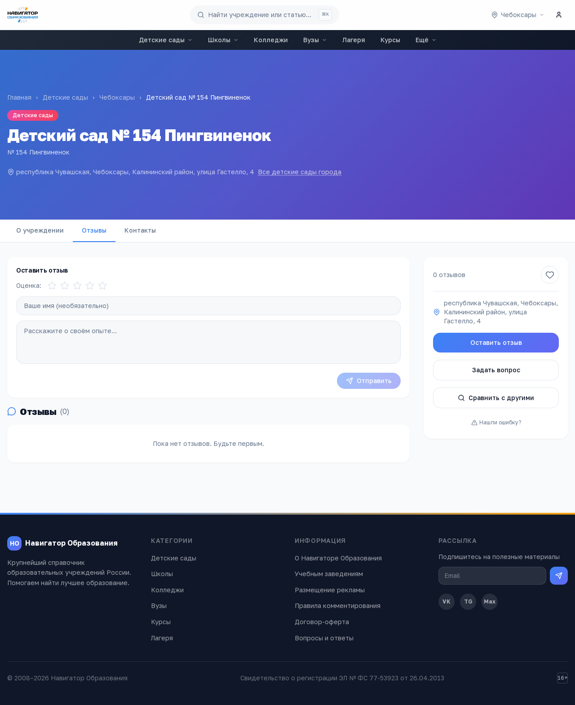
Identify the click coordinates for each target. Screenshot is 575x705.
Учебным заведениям (329, 573)
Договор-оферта (322, 622)
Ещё (426, 40)
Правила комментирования (337, 605)
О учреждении (40, 230)
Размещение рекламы (330, 590)
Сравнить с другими (496, 397)
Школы (223, 40)
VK (446, 601)
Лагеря (353, 40)
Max (489, 601)
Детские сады (166, 40)
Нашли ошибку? (496, 422)
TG (468, 601)
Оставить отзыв (496, 342)
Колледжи (271, 40)
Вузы (315, 40)
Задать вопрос (496, 370)
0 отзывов (449, 274)
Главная (19, 97)
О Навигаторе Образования (338, 558)
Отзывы (94, 230)
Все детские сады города (299, 172)
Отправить (369, 380)
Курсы (390, 40)
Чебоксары (117, 97)
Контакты (140, 230)
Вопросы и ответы (324, 638)
